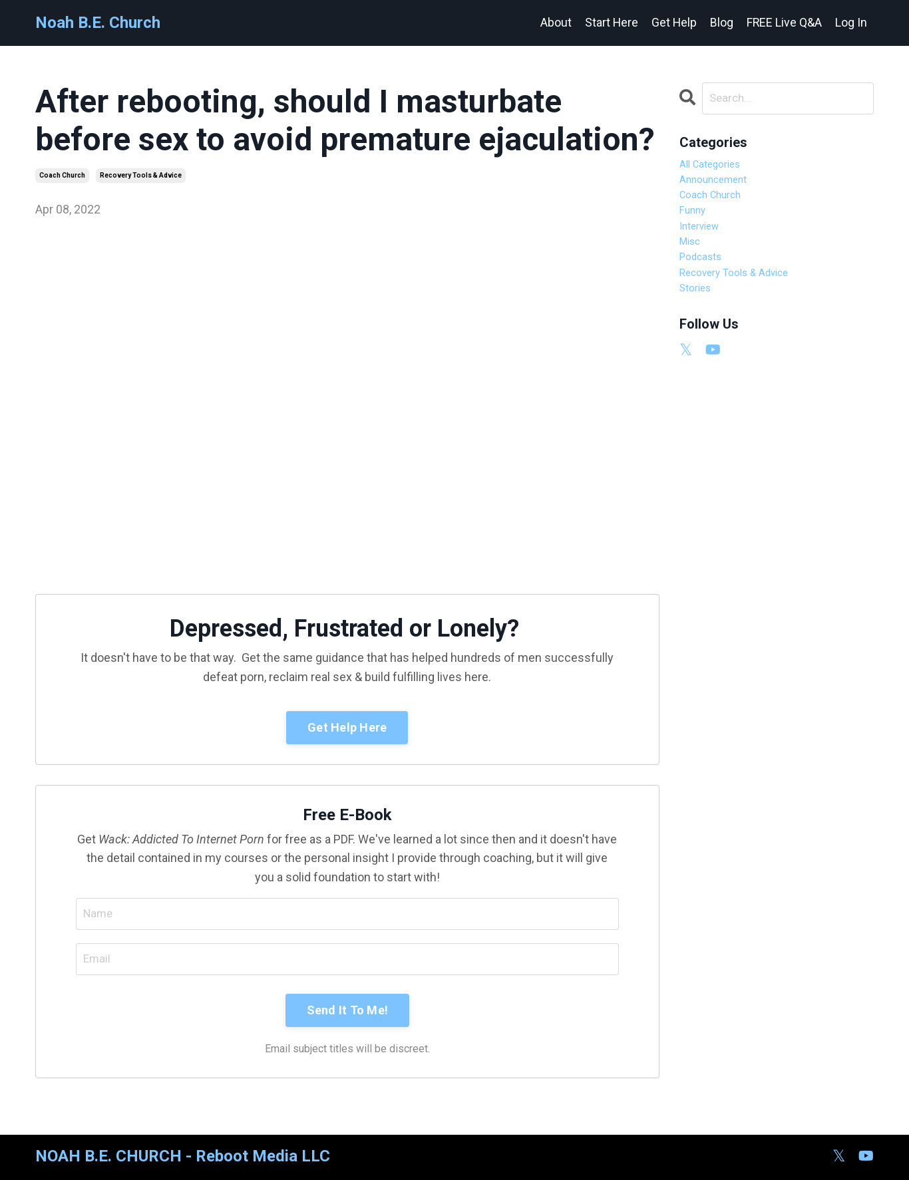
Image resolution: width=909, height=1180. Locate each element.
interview (704, 244)
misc (692, 263)
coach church (62, 175)
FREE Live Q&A (784, 22)
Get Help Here (347, 727)
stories (698, 320)
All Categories (716, 167)
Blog (721, 22)
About (554, 22)
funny (695, 224)
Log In (851, 22)
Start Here (610, 22)
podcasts (704, 282)
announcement (720, 187)
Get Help (673, 22)
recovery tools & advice (141, 175)
